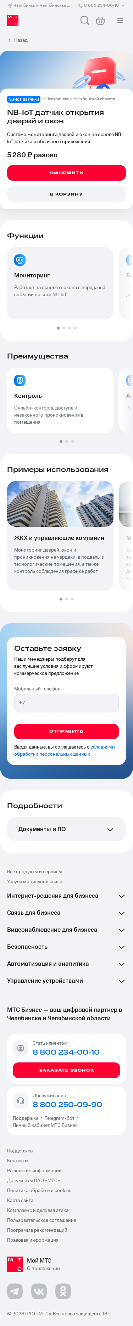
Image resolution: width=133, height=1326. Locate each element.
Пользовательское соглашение (41, 1220)
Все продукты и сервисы (34, 871)
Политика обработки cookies (39, 1190)
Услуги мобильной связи (34, 881)
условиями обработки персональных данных (64, 751)
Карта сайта (20, 1200)
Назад (21, 40)
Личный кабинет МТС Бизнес (45, 1125)
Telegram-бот (59, 1118)
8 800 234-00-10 (102, 5)
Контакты (17, 1160)
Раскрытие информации (34, 1170)
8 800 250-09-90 (67, 1105)
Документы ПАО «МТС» (33, 1180)
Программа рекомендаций (37, 1230)
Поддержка (26, 1118)
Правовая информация (33, 1240)
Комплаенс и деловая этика (37, 1210)
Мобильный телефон (37, 689)
